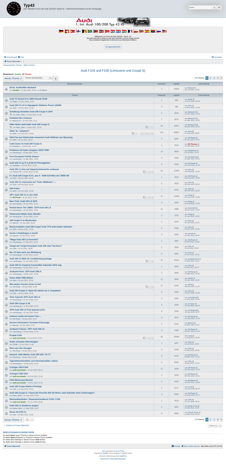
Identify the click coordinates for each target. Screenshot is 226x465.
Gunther (17, 74)
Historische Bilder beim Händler (25, 214)
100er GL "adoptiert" (20, 131)
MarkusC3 (192, 112)
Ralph (15, 102)
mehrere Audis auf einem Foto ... (25, 316)
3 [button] (214, 77)
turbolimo (16, 146)
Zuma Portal (119, 451)
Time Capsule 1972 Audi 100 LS (25, 297)
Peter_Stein (20, 115)
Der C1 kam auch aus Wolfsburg (25, 252)
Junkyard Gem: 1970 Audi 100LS (25, 271)
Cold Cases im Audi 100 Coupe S (26, 144)
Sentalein (16, 165)
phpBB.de (123, 456)
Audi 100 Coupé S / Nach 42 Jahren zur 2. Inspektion (35, 290)
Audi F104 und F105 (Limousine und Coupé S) (113, 70)
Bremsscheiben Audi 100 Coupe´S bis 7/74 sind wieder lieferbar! (41, 227)
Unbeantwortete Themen (12, 65)
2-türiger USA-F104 (19, 367)
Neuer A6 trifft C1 (18, 412)
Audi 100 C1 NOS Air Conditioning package (31, 259)
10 (152, 134)
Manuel (191, 88)
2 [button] (210, 77)
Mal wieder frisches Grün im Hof (25, 284)
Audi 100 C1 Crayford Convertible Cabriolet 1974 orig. (36, 265)
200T (15, 191)
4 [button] (217, 77)
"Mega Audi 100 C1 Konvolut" (24, 239)
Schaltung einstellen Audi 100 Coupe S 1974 (31, 111)
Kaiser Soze (17, 408)
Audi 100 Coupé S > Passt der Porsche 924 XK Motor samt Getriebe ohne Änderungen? (52, 393)
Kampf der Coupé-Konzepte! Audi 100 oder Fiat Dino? (36, 246)
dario (15, 133)
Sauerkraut (17, 153)
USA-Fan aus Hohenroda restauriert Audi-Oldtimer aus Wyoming (41, 137)
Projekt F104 (16, 335)
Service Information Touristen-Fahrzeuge (29, 322)
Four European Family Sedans (24, 156)
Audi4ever (192, 380)
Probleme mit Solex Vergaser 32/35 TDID (29, 150)
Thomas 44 (17, 172)
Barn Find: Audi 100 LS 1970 (23, 201)
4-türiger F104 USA (19, 373)
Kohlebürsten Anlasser (21, 118)
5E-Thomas (26, 74)
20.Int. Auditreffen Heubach (23, 87)
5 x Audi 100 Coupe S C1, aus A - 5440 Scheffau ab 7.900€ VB (39, 175)
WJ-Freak (17, 197)
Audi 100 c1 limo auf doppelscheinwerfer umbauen (34, 169)
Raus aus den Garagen (21, 348)
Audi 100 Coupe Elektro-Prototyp (26, 386)
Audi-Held (191, 208)
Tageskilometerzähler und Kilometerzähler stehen (34, 361)
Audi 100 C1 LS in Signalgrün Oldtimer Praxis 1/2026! (35, 105)
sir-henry (191, 304)
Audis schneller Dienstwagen (24, 342)
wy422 (190, 278)
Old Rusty (191, 138)
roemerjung (17, 159)
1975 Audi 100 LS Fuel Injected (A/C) (27, 310)
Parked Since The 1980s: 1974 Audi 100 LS (30, 207)
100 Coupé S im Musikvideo (23, 220)
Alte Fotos (14, 188)
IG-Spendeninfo (113, 46)
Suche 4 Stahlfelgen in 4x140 (24, 233)
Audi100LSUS (193, 259)
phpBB (105, 453)
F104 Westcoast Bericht (21, 380)
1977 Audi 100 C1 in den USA (24, 195)
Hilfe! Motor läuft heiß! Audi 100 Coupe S (29, 124)
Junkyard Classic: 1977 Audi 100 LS (27, 329)
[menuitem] (21, 57)
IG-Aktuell (43, 90)
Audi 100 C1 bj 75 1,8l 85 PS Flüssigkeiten (30, 163)
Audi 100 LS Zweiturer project (24, 405)
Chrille (15, 344)
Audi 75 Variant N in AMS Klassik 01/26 (28, 99)
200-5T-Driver (193, 412)
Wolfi (190, 285)
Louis (190, 336)
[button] (221, 78)
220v (15, 108)
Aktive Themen (29, 65)
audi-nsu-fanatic (19, 338)
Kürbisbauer (17, 364)
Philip (190, 195)
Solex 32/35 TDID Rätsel (21, 278)
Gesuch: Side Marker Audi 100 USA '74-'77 (30, 354)
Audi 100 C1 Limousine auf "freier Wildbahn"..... (33, 182)
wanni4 (15, 236)
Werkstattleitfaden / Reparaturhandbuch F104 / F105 (35, 399)
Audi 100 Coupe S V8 (20, 303)
